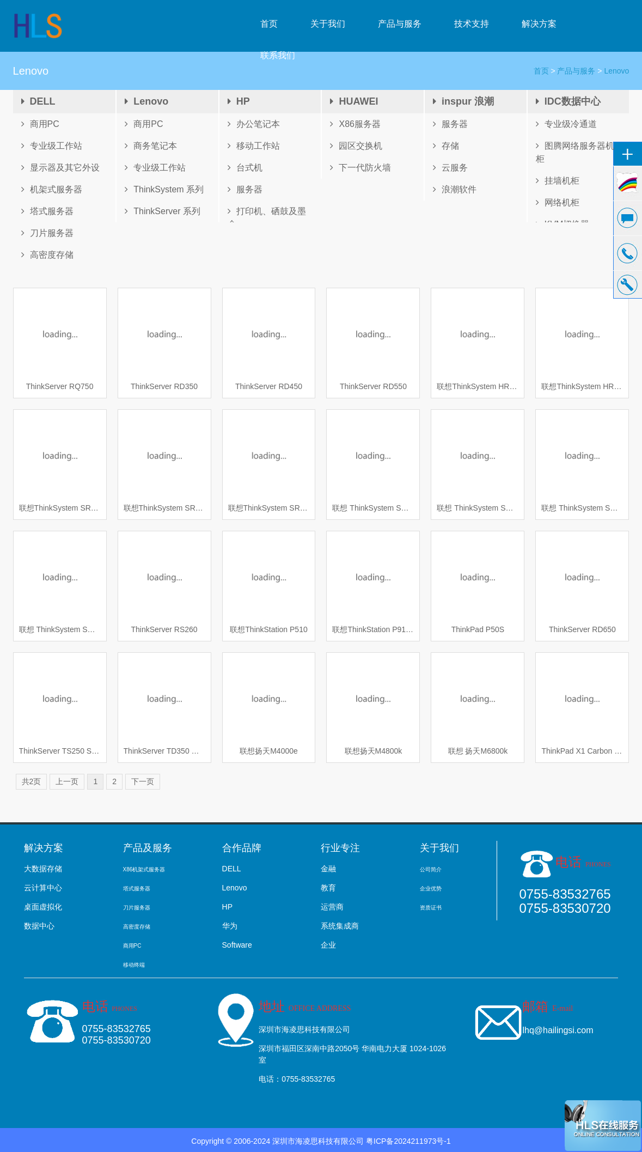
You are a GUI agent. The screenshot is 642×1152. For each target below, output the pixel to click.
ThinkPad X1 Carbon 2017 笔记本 (582, 751)
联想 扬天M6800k (478, 751)
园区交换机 (356, 145)
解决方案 (539, 23)
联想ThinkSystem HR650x (477, 386)
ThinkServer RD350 (164, 386)
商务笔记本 (151, 145)
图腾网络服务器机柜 (575, 152)
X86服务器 (355, 124)
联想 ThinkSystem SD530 (477, 508)
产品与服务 (399, 23)
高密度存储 (47, 254)
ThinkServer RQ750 (60, 386)
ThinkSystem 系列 (164, 189)
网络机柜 (557, 202)
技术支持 (471, 23)
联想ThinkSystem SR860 (269, 508)
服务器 (245, 189)
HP (239, 101)
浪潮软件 (454, 189)
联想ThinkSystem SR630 (60, 508)
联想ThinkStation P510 (268, 629)
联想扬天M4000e (269, 751)
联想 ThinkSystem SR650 (582, 508)
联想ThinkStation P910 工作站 (373, 629)
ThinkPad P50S (477, 629)
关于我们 (327, 23)
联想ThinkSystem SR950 (164, 508)
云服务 (450, 167)
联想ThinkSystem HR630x (582, 386)
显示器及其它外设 (60, 167)
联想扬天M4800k (373, 751)
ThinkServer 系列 (162, 211)
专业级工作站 (51, 145)
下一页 (142, 781)
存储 (446, 145)
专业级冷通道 (566, 124)
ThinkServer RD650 (582, 629)
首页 (269, 23)
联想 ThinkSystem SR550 (60, 629)
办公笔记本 (254, 124)
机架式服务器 (51, 189)
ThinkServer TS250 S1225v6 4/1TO (60, 751)
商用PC (40, 124)
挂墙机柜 (557, 180)
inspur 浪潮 (463, 101)
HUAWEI (354, 101)
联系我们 (277, 55)
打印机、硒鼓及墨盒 (267, 218)
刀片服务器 (47, 233)
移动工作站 (254, 145)
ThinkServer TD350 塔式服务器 (164, 751)
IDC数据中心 (568, 101)
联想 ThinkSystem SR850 (373, 508)
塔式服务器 (47, 211)
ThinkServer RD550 (373, 386)
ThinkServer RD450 (268, 386)
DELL (38, 101)
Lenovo (146, 101)
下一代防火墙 (360, 167)
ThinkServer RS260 (164, 629)
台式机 (245, 167)
